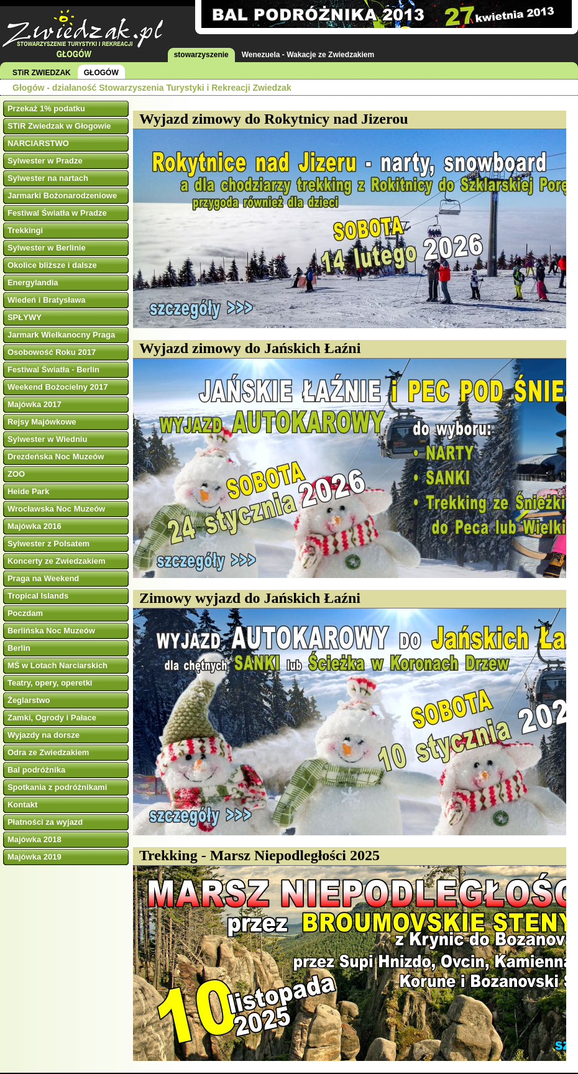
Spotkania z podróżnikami (57, 787)
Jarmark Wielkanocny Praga (61, 334)
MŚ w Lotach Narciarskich (57, 665)
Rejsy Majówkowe (41, 421)
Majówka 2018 (34, 839)
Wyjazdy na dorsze (43, 735)
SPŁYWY (24, 317)
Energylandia (32, 282)
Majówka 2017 (34, 404)
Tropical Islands (37, 595)
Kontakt (22, 804)
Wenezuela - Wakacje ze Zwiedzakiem (308, 54)
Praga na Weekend (43, 578)
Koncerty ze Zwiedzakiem (56, 561)
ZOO (16, 474)
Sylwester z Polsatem (48, 543)
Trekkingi (25, 230)
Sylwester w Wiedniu (47, 439)
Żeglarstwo (28, 700)
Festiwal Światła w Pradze (57, 213)
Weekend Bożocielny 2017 (57, 387)
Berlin (18, 648)
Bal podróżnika (36, 769)
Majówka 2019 (34, 856)
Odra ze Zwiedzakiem (48, 752)
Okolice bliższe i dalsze (52, 265)
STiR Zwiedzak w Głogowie (59, 126)
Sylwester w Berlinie (46, 247)
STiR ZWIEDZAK (41, 72)
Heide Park (28, 491)
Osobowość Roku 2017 (51, 352)
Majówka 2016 (34, 526)
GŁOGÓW (101, 72)
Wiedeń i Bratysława (46, 300)
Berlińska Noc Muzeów (51, 630)
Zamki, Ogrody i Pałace (51, 717)
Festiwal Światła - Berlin (53, 369)
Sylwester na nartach (47, 178)
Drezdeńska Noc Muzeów (55, 456)
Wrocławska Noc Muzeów (56, 508)
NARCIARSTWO (38, 143)
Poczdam (25, 613)
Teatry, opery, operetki (50, 682)
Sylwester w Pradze (45, 160)
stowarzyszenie (201, 54)
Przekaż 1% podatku (46, 108)
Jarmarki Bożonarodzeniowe (62, 195)
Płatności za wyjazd (45, 822)
